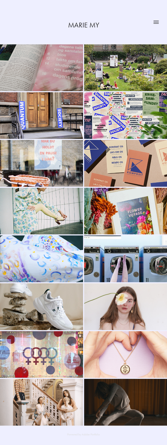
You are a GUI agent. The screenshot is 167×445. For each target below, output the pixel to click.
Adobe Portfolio (91, 434)
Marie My (83, 25)
